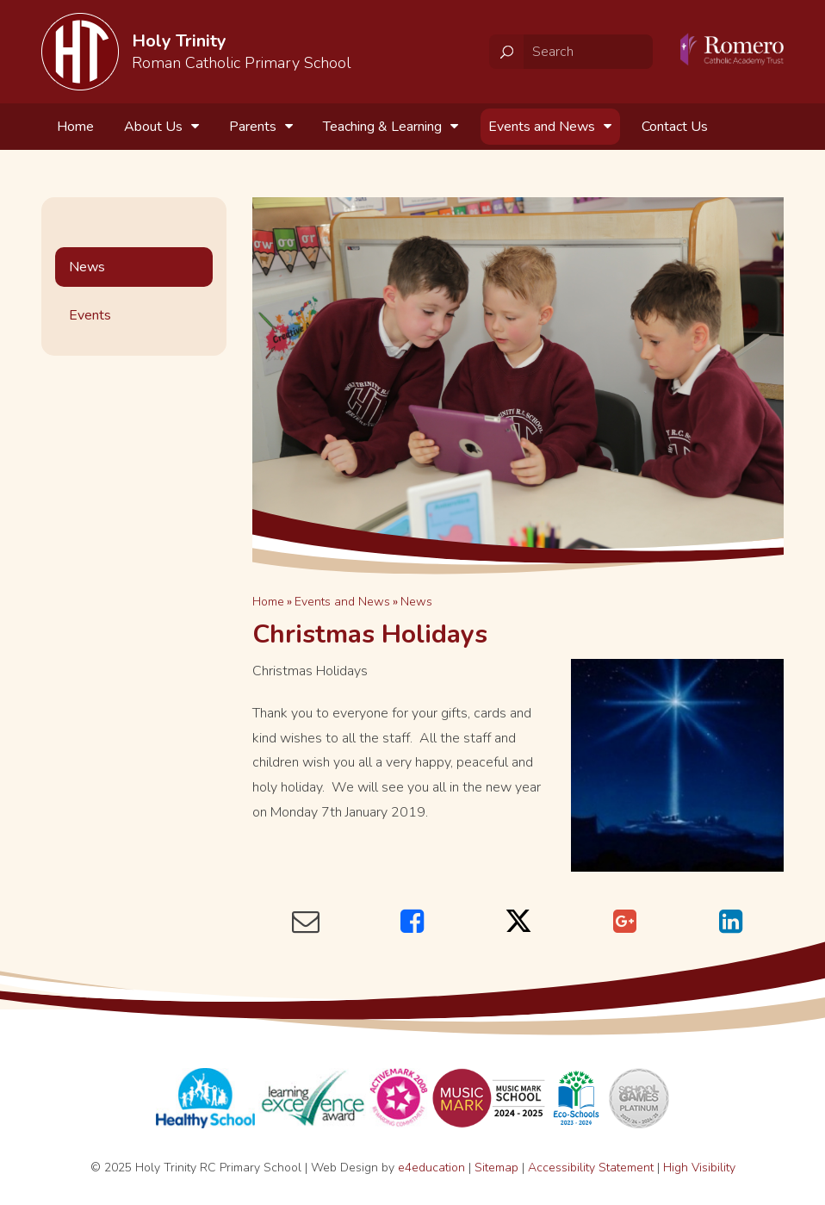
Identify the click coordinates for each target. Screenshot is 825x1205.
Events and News (342, 601)
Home (268, 601)
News (416, 601)
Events (90, 315)
